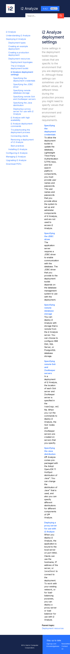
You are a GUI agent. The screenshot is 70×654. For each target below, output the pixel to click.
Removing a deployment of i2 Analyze (22, 140)
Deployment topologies (22, 62)
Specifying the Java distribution (22, 104)
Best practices (17, 146)
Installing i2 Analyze (17, 149)
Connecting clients (19, 136)
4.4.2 (50, 8)
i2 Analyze (11, 32)
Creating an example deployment (18, 47)
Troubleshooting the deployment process (20, 131)
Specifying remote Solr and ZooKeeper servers (24, 97)
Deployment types (17, 42)
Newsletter (66, 644)
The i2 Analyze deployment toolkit (19, 67)
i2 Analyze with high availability (20, 118)
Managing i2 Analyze (16, 156)
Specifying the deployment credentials (24, 79)
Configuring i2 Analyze (16, 153)
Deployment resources (19, 58)
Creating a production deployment (18, 53)
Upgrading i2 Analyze (16, 160)
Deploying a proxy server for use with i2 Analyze (23, 111)
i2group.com (51, 644)
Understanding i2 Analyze (18, 35)
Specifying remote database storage (21, 91)
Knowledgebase (53, 646)
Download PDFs (13, 164)
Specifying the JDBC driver (49, 236)
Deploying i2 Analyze (16, 39)
